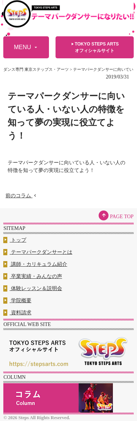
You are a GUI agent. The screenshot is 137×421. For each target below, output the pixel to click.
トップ (14, 240)
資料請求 (17, 313)
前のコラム (21, 195)
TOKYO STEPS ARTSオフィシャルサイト (94, 47)
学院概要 (17, 300)
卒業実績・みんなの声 (32, 276)
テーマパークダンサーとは (37, 252)
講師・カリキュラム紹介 (35, 264)
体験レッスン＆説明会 (32, 288)
